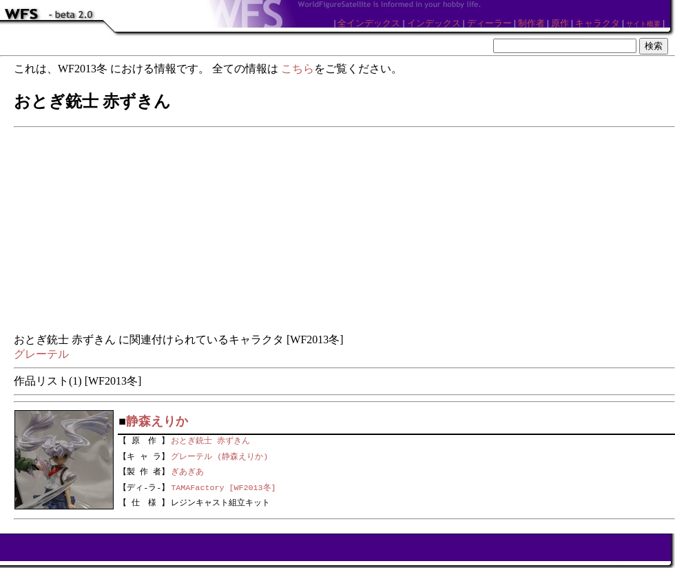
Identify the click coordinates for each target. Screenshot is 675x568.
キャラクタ (597, 23)
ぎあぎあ (187, 470)
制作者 (531, 23)
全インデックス (369, 23)
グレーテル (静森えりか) (219, 454)
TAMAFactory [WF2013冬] (223, 486)
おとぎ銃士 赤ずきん (210, 439)
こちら (297, 68)
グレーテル (41, 354)
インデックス (434, 23)
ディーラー (489, 23)
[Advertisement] (344, 230)
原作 (560, 23)
